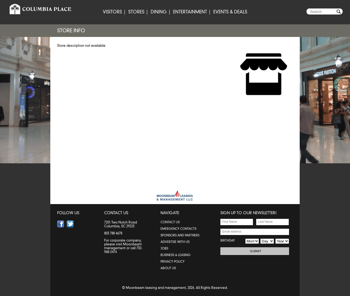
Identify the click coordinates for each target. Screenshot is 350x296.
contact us (170, 222)
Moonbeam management (123, 246)
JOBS (164, 248)
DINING (159, 11)
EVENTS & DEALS (230, 11)
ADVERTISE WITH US (175, 242)
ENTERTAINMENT (190, 11)
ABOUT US (168, 268)
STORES (136, 11)
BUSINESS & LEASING (176, 255)
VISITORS (112, 11)
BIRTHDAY (227, 240)
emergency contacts (178, 229)
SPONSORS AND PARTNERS (180, 235)
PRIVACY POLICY (173, 261)
